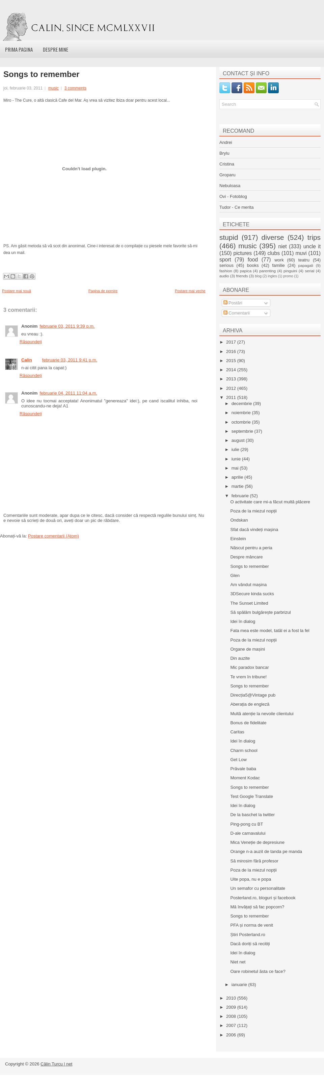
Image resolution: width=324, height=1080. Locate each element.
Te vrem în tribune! (248, 676)
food (253, 259)
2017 (231, 342)
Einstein (238, 538)
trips (314, 237)
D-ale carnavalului (247, 833)
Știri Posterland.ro (247, 934)
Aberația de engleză (249, 704)
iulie (236, 449)
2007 (231, 1025)
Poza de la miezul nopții (253, 510)
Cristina (226, 164)
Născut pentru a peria (251, 547)
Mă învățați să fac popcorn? (257, 906)
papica (245, 271)
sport (225, 259)
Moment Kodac (245, 777)
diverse (273, 237)
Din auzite (240, 658)
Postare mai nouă (16, 291)
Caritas (237, 731)
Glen (234, 575)
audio (224, 276)
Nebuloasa (229, 185)
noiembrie (242, 412)
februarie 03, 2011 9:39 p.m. (66, 326)
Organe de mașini (247, 649)
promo (288, 276)
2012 (231, 388)
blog (258, 276)
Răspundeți (31, 341)
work (279, 259)
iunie (237, 458)
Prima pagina (19, 49)
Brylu (224, 153)
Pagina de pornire (103, 291)
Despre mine (55, 49)
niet (282, 246)
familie (278, 265)
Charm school (243, 750)
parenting (267, 271)
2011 (231, 397)
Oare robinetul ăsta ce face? (257, 971)
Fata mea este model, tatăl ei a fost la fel (269, 630)
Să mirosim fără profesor (254, 860)
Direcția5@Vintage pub (252, 695)
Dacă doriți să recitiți (250, 943)
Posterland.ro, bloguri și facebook (262, 897)
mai (236, 468)
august (239, 440)
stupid (228, 237)
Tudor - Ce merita (236, 207)
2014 (231, 369)
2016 (231, 351)
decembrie (242, 403)
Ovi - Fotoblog (233, 196)
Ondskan (239, 520)
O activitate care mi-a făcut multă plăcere (270, 501)
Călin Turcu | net (56, 1063)
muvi (301, 253)
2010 (231, 998)
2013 (231, 378)
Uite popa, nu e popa (250, 879)
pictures (242, 253)
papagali (305, 265)
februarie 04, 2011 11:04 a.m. (68, 393)
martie (238, 486)
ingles (272, 276)
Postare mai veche (190, 291)
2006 (231, 1034)
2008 (231, 1016)
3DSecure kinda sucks (252, 593)
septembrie (243, 431)
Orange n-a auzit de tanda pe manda (266, 851)
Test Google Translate (251, 796)
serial (309, 271)
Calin (26, 359)
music (53, 88)
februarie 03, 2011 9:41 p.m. (69, 359)
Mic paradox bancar (249, 667)
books (253, 265)
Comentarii (236, 313)
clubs (274, 253)
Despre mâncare (246, 556)
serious (226, 265)
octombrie (242, 422)
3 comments (75, 88)
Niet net (237, 961)
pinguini (290, 271)
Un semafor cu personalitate (257, 888)
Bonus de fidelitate (248, 722)
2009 (231, 1007)
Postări (232, 302)
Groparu (227, 174)
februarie (241, 495)
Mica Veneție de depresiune (257, 842)
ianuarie (240, 984)
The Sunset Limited (249, 603)
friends (242, 276)
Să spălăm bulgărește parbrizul (260, 612)
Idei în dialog (242, 621)
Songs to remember (41, 74)
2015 (231, 360)
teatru (303, 259)
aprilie (238, 477)
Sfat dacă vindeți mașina (254, 529)
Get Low (238, 759)
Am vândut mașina (248, 584)
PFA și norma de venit (251, 925)
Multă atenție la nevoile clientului (261, 713)
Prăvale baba (243, 768)
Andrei (225, 142)
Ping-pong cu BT (246, 824)
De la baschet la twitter (252, 814)
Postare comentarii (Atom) (53, 535)
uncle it (312, 246)
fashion (225, 271)
